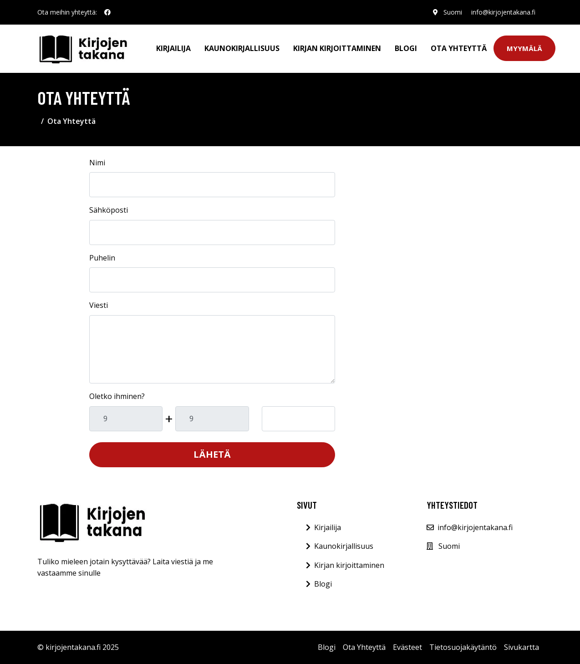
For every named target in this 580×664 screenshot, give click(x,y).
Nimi (97, 163)
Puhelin (102, 258)
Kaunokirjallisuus (242, 48)
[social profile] (107, 12)
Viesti (98, 305)
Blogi (406, 48)
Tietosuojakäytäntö (463, 647)
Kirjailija (173, 48)
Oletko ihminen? (117, 396)
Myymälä (524, 48)
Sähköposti (108, 210)
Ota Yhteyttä (459, 48)
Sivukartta (521, 647)
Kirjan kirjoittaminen (337, 48)
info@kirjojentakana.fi (503, 12)
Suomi (452, 12)
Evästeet (407, 647)
